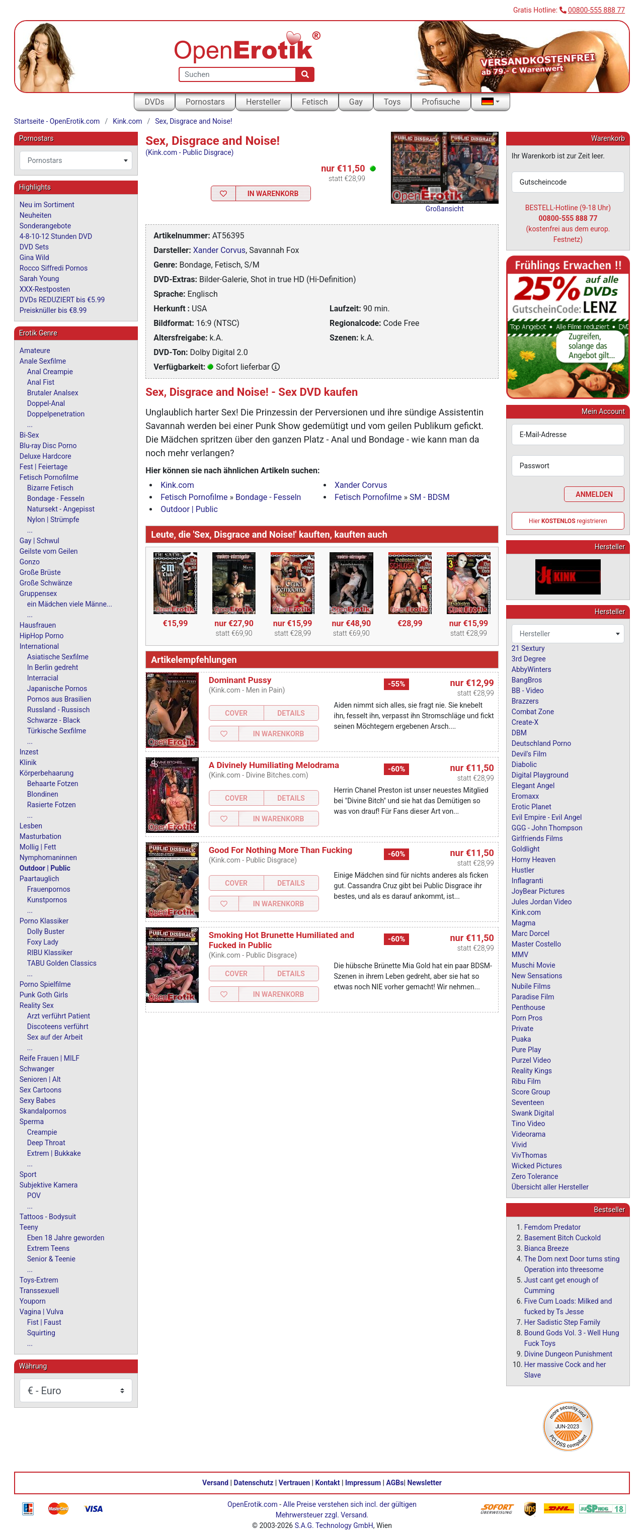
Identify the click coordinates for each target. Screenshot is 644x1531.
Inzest (29, 752)
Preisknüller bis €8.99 (53, 310)
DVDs (154, 102)
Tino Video (528, 1124)
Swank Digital (533, 1113)
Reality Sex (37, 1005)
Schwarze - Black (53, 720)
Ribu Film (526, 1081)
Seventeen (528, 1102)
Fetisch (315, 102)
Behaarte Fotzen (52, 784)
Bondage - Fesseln (268, 497)
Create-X (525, 722)
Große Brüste (40, 572)
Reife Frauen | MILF (49, 1058)
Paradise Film (533, 997)
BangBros (527, 680)
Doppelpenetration (56, 414)
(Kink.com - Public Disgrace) (189, 152)
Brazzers (525, 701)
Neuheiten (35, 215)
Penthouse (528, 1007)
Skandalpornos (43, 1111)
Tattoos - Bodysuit (48, 1217)
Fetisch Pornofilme (193, 497)
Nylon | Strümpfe (53, 520)
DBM (519, 733)
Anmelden (594, 494)
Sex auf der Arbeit (55, 1037)
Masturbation (40, 836)
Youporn (33, 1301)
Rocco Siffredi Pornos (54, 268)
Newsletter (425, 1483)
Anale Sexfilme (43, 361)
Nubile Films (531, 986)
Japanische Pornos (57, 689)
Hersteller (263, 102)
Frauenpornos (48, 889)
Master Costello (536, 944)
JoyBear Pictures (538, 891)
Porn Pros (527, 1018)
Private (522, 1029)
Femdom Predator (552, 1227)
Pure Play (526, 1050)
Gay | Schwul (39, 541)
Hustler (523, 870)
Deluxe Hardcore (45, 456)
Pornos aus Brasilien (59, 699)
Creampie (42, 1132)
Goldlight (526, 849)
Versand (215, 1483)
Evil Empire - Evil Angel (547, 817)
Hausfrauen (38, 625)
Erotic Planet (531, 807)
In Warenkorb (273, 194)
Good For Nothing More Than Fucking (280, 850)
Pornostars (205, 102)
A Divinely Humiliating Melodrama (274, 765)
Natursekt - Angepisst (61, 509)
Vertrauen (294, 1483)
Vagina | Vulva (41, 1312)
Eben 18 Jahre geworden (66, 1238)
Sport (28, 1174)
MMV (520, 955)
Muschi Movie (533, 965)
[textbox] (76, 160)
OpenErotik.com (252, 1504)
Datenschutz (254, 1483)
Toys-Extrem (39, 1280)
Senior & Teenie (51, 1259)
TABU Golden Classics (62, 963)
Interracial (42, 678)
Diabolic (524, 764)
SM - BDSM (430, 497)
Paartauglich (39, 879)
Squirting (41, 1333)
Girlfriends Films (537, 838)
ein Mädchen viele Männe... (69, 604)
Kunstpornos (47, 900)
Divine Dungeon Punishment (568, 1354)
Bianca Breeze (546, 1248)
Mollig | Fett (38, 847)
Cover (236, 713)
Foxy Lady (42, 942)
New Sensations (537, 976)
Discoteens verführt (58, 1027)
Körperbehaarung (47, 773)
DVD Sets (34, 247)
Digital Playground (540, 775)
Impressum (363, 1483)
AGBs (395, 1483)
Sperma (32, 1122)
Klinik (28, 762)
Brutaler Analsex (52, 393)
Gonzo (30, 562)
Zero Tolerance (535, 1176)
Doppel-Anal (46, 403)
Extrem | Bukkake (54, 1153)
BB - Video (528, 691)
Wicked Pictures (537, 1166)
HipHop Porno (42, 636)
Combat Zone (533, 712)
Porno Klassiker (44, 921)
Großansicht (445, 209)
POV (34, 1196)
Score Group (531, 1092)
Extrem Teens (48, 1248)
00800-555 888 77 (596, 10)
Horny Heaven (533, 860)
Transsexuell (39, 1291)
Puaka (521, 1039)
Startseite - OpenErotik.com (57, 121)
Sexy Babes (38, 1100)
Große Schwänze (46, 583)
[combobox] (76, 160)
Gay (356, 102)
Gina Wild (34, 257)
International (39, 646)
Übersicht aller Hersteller (550, 1187)
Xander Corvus (219, 250)
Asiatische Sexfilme (58, 657)
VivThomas (529, 1155)
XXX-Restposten (45, 289)
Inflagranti (527, 881)
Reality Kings (532, 1071)
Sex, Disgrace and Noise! (193, 121)
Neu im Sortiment (47, 205)
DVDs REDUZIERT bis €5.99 (62, 300)
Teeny (29, 1227)
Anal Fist (40, 382)
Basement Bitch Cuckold (562, 1238)
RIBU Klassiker (50, 953)
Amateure (35, 351)
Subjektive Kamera (49, 1185)
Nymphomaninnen (48, 858)
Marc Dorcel (530, 933)
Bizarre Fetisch (50, 488)
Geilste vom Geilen (49, 551)
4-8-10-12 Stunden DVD (56, 236)
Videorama (529, 1134)
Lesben (31, 826)
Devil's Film (529, 754)
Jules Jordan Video (542, 902)
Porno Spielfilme (45, 984)
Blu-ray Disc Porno (48, 446)
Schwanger (37, 1069)
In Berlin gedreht (52, 667)
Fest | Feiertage (44, 467)
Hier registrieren (568, 521)
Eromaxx (525, 796)
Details (291, 713)
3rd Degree (529, 659)
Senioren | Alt (40, 1079)
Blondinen (42, 794)
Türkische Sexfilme (56, 731)
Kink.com (127, 121)
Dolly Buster (46, 931)
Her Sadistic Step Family (562, 1322)
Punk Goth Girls (44, 995)
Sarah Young (39, 279)
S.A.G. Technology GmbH (334, 1525)
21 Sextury (528, 648)
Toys (392, 102)
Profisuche (441, 102)
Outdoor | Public (189, 509)
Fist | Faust (44, 1322)
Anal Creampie (50, 372)
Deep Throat (46, 1143)
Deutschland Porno (541, 743)
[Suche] (305, 74)
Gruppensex (38, 593)
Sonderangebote (45, 226)
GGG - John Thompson (547, 828)
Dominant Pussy (240, 680)
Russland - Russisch (58, 710)
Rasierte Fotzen (51, 805)
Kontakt (327, 1483)
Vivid (519, 1145)
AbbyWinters (531, 669)
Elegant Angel (533, 786)
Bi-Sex (29, 435)
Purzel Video (531, 1060)
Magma (524, 923)
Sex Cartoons (40, 1090)
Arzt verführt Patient (58, 1016)
